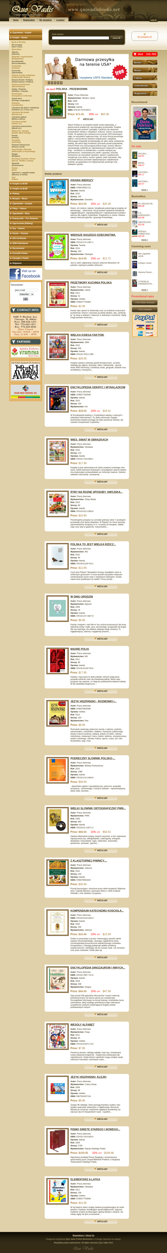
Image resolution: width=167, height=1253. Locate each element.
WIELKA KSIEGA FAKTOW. (87, 335)
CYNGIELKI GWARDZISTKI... (146, 282)
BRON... (142, 163)
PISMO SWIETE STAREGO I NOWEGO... (95, 1129)
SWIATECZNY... (145, 222)
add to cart (102, 224)
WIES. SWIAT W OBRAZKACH (89, 439)
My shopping (45, 20)
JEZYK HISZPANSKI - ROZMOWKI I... (93, 701)
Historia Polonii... (145, 272)
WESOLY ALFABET (82, 1024)
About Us (89, 1235)
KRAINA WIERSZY (81, 180)
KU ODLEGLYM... (146, 204)
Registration (29, 20)
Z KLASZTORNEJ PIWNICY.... (88, 860)
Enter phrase (57, 34)
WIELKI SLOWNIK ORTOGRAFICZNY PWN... (98, 808)
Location (60, 20)
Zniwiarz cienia (144, 263)
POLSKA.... (143, 154)
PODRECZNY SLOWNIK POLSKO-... (92, 758)
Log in (154, 20)
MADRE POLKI (79, 649)
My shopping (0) (145, 37)
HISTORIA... (143, 172)
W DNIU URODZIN (81, 596)
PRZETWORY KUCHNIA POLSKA (91, 282)
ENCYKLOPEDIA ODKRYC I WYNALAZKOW (97, 387)
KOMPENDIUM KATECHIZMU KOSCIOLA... (97, 910)
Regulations (78, 1235)
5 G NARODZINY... (144, 214)
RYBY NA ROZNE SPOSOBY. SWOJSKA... (96, 492)
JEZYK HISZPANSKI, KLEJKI (88, 1077)
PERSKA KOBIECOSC (144, 232)
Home (16, 20)
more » (144, 190)
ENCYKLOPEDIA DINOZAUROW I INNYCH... (97, 967)
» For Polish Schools (145, 302)
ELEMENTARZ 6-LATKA (85, 1179)
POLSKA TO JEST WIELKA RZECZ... (93, 544)
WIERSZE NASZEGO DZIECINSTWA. (93, 235)
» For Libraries (144, 309)
